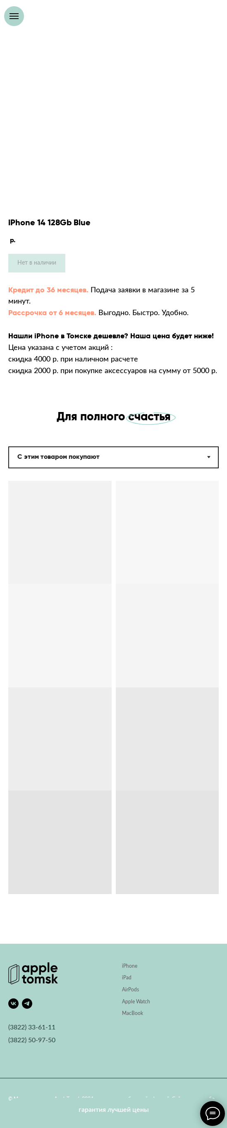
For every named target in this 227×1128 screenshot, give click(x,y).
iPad (126, 977)
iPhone (129, 966)
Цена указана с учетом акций (58, 348)
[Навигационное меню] (14, 16)
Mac (126, 1013)
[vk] (13, 1003)
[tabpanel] (113, 712)
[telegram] (27, 1003)
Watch (143, 1001)
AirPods (130, 989)
